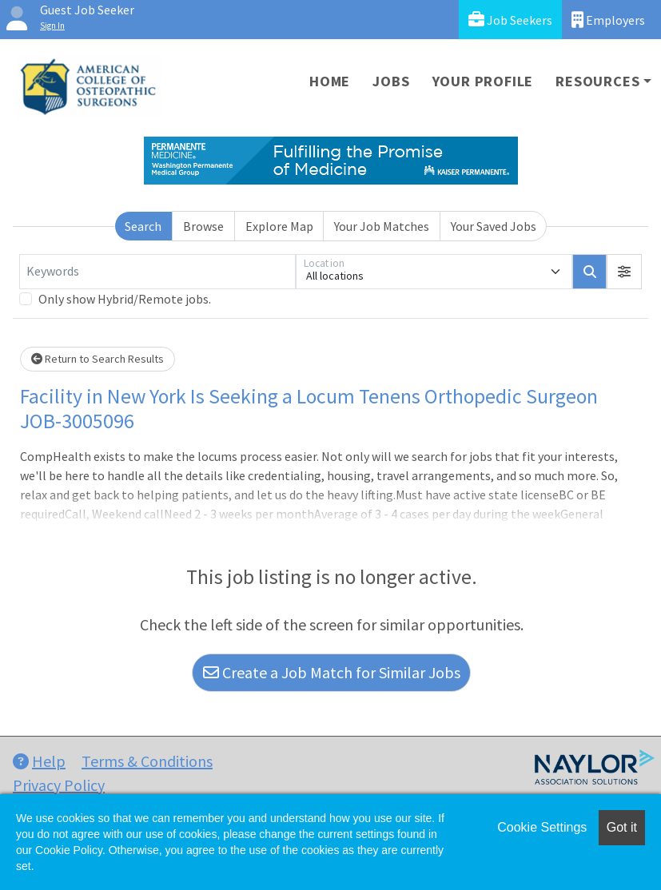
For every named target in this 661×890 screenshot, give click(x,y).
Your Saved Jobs (493, 226)
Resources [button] (597, 81)
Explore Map (279, 226)
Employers (608, 20)
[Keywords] (157, 271)
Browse (203, 226)
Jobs (390, 81)
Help (39, 761)
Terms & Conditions (147, 761)
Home (329, 81)
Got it (622, 827)
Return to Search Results (97, 359)
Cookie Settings (542, 827)
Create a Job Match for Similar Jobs (331, 672)
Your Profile (483, 81)
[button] (624, 271)
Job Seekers (510, 20)
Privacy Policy (59, 785)
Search (143, 226)
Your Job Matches (381, 226)
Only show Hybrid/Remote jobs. (124, 299)
